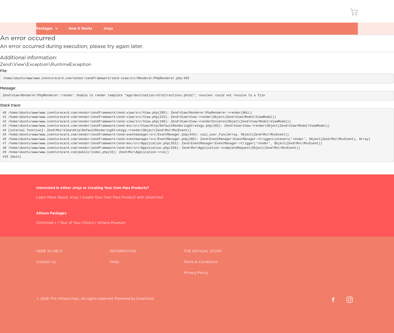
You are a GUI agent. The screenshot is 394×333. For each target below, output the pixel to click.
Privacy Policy (196, 273)
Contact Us (46, 262)
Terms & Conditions (201, 262)
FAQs (114, 262)
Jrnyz (120, 28)
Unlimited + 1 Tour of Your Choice (65, 223)
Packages (49, 28)
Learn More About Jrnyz (57, 197)
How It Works (88, 28)
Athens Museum (111, 223)
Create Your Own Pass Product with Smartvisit (122, 197)
